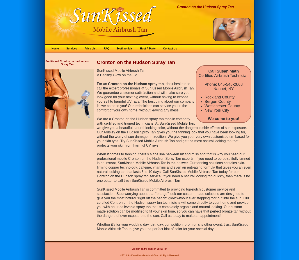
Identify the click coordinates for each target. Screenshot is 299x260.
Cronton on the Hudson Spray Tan (149, 249)
